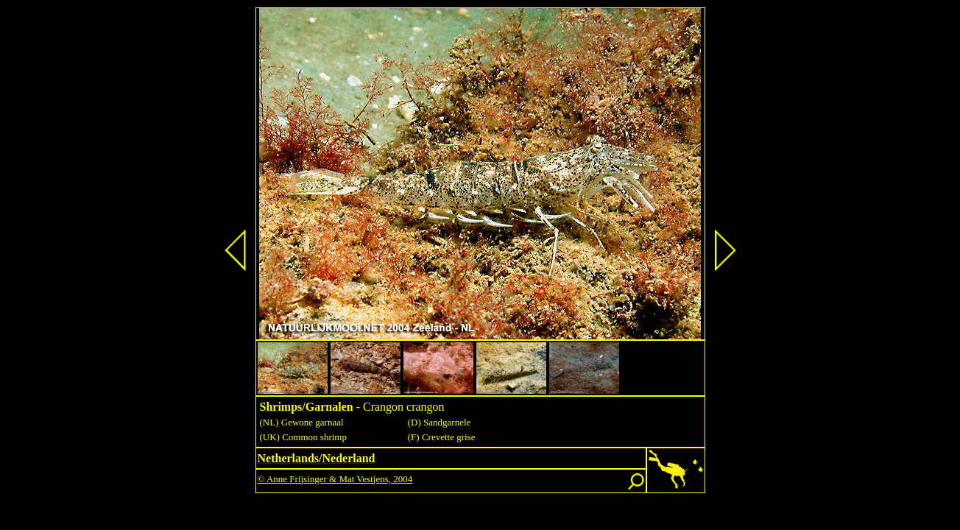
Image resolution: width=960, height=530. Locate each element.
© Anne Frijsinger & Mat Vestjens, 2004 (335, 478)
